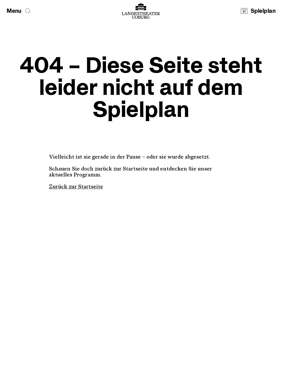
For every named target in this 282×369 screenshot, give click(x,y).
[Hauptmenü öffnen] (14, 11)
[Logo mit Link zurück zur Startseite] (141, 11)
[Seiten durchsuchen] (28, 11)
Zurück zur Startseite (76, 187)
